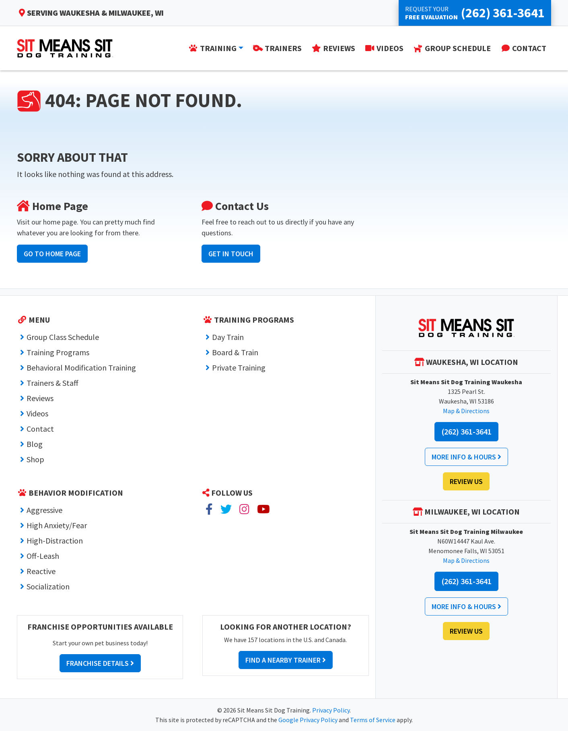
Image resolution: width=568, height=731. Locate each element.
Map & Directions (466, 411)
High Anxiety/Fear (57, 525)
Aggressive (44, 510)
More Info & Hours (466, 456)
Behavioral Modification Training (81, 367)
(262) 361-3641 (466, 431)
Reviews (40, 398)
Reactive (41, 571)
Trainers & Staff (52, 383)
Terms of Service (372, 720)
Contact (40, 429)
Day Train (228, 337)
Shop (35, 459)
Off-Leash (43, 556)
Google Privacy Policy (308, 720)
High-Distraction (55, 540)
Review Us (466, 481)
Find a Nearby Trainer (285, 660)
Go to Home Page (52, 253)
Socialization (48, 586)
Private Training (238, 367)
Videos (37, 413)
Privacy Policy (331, 710)
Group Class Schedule (63, 337)
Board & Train (235, 352)
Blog (35, 444)
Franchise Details (100, 663)
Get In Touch (230, 253)
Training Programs (58, 352)
